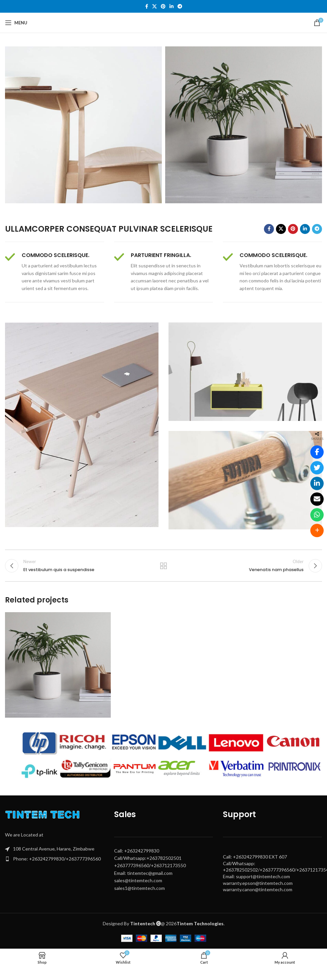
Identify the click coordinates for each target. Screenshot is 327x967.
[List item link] (54, 859)
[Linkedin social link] (172, 6)
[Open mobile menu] (16, 22)
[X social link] (154, 6)
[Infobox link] (54, 272)
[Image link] (44, 816)
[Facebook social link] (146, 6)
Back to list (163, 565)
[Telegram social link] (180, 6)
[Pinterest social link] (163, 6)
